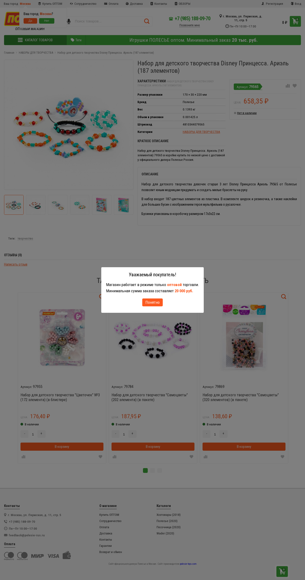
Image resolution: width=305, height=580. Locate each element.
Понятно (152, 302)
